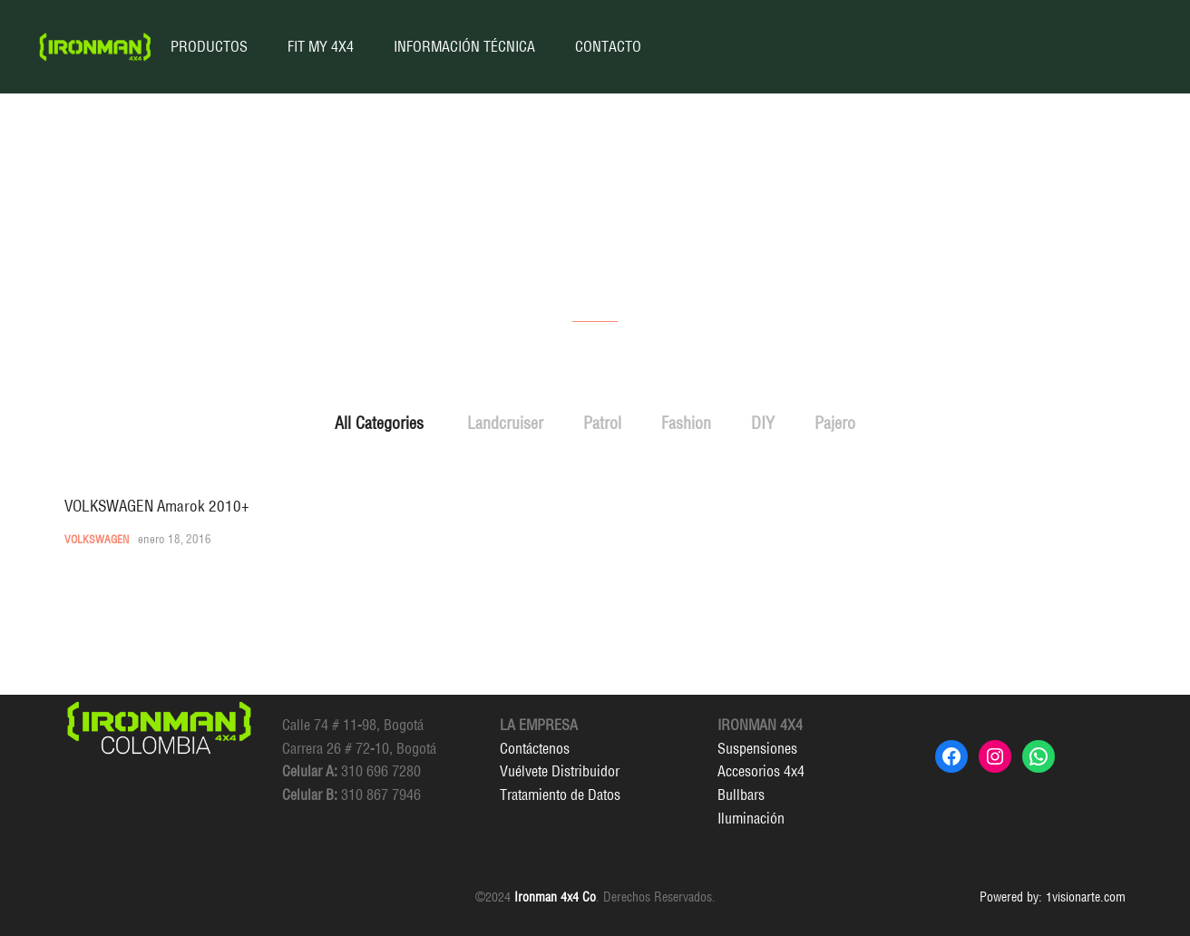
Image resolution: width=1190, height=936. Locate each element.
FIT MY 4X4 (321, 46)
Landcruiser (505, 423)
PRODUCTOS (209, 46)
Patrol (602, 423)
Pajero (834, 423)
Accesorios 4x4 (761, 771)
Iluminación (751, 818)
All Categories (379, 423)
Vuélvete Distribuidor (559, 771)
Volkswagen (96, 539)
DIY (763, 423)
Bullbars (741, 794)
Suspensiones (757, 748)
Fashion (686, 423)
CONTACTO (608, 46)
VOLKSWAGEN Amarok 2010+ (156, 505)
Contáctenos (535, 748)
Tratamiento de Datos (560, 794)
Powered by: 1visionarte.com (1053, 897)
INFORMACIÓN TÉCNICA (464, 46)
